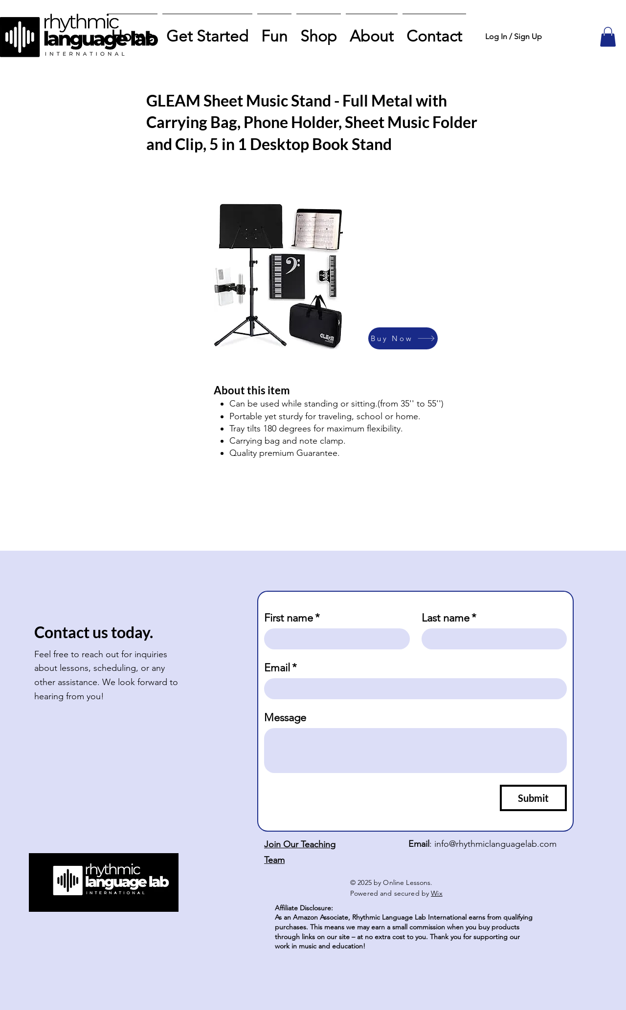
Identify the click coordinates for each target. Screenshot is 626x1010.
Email (280, 667)
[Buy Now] (403, 338)
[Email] (412, 688)
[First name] (334, 638)
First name (292, 617)
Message (285, 717)
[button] (608, 37)
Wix (436, 893)
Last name (449, 617)
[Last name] (491, 638)
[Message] (415, 750)
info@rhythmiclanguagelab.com (495, 843)
